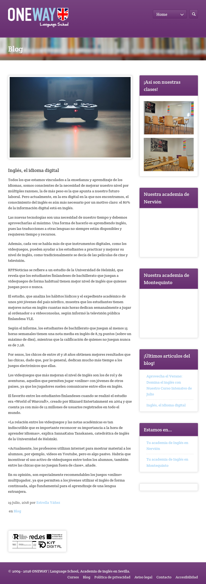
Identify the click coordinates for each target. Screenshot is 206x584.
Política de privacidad (112, 577)
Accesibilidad (186, 577)
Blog (17, 511)
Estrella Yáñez (48, 502)
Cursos (73, 577)
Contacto (163, 577)
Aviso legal (143, 577)
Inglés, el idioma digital (166, 405)
